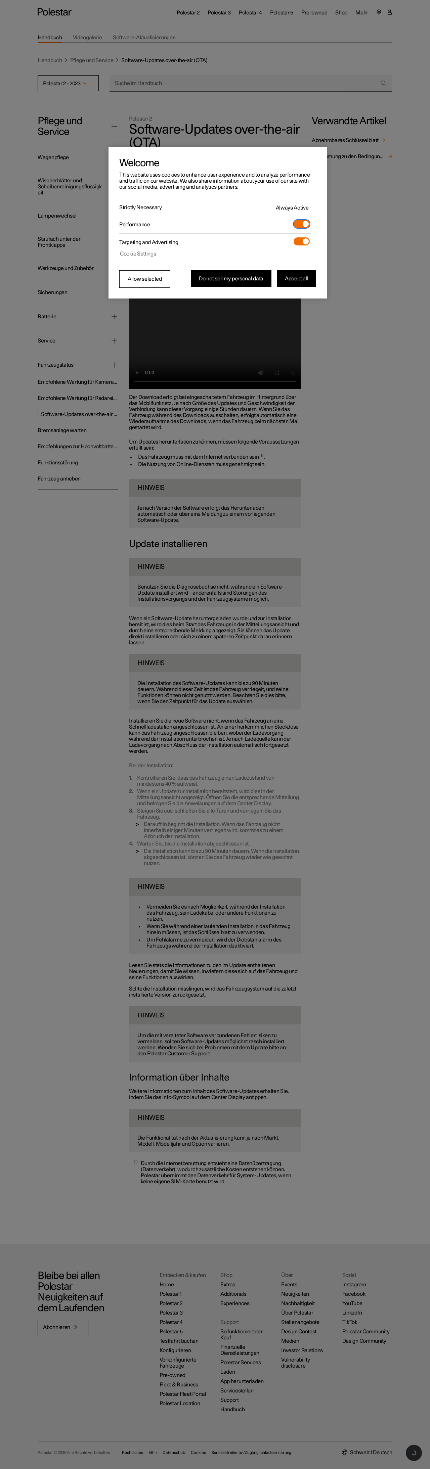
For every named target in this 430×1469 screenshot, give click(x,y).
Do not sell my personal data (231, 278)
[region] (218, 223)
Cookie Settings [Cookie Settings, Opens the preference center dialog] (138, 254)
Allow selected (145, 279)
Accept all (296, 278)
